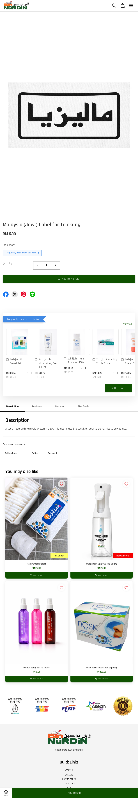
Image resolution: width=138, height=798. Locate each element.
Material (59, 406)
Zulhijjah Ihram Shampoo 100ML (75, 360)
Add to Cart (118, 388)
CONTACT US (69, 783)
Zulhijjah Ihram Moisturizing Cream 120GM (47, 363)
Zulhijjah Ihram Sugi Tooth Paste (105, 361)
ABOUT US (69, 770)
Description (12, 406)
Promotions (9, 245)
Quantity (7, 263)
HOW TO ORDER (69, 779)
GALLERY (69, 774)
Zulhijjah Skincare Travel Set (17, 361)
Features (37, 406)
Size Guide (83, 406)
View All (127, 324)
